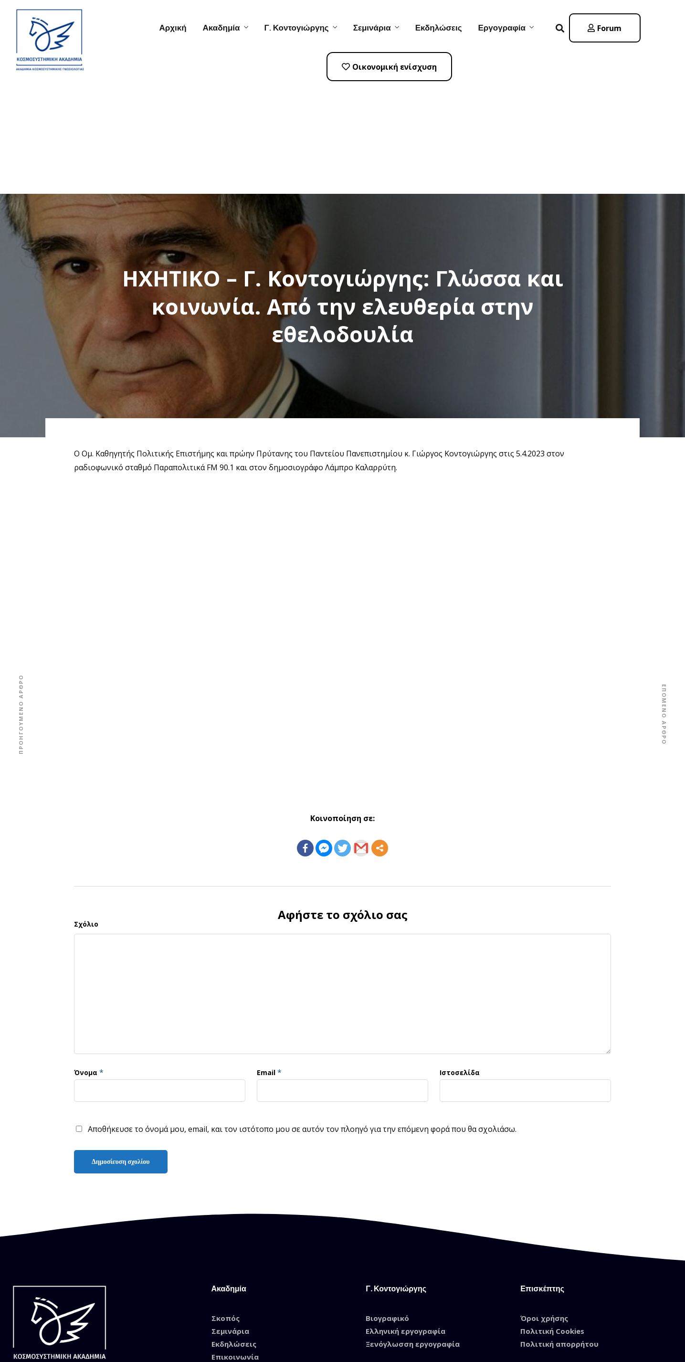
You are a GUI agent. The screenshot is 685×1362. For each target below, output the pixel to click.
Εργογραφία (502, 27)
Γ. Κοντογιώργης (296, 27)
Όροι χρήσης (544, 1209)
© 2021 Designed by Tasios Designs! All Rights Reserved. (342, 1336)
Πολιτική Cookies (552, 1222)
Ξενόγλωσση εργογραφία (413, 1235)
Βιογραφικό (387, 1209)
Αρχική (172, 27)
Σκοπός (225, 1209)
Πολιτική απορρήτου (559, 1235)
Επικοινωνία (235, 1248)
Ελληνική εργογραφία (405, 1222)
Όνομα (85, 963)
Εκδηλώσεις (438, 27)
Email (266, 963)
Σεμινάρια (372, 27)
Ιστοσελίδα (460, 963)
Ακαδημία (221, 27)
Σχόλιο (86, 815)
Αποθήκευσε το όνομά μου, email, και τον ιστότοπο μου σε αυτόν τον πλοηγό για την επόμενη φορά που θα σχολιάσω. (302, 1020)
